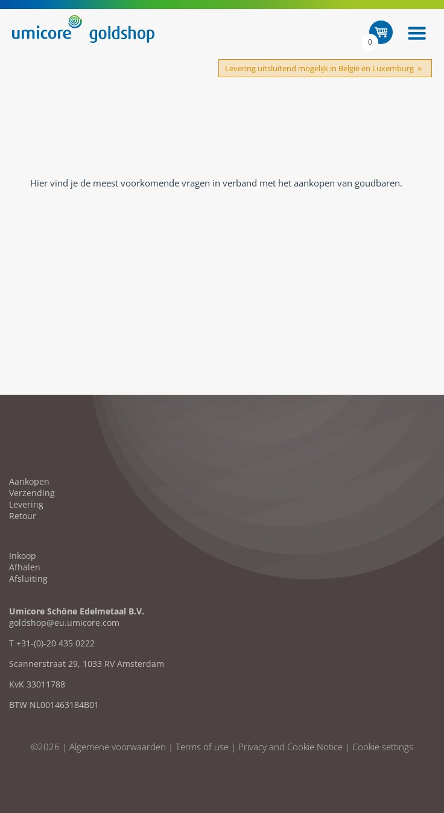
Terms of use (202, 747)
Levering (26, 504)
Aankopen (29, 481)
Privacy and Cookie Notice (290, 747)
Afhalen (24, 567)
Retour (22, 515)
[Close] (419, 69)
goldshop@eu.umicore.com (64, 622)
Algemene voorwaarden (117, 747)
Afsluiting (28, 578)
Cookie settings (382, 747)
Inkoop (22, 555)
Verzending (32, 493)
